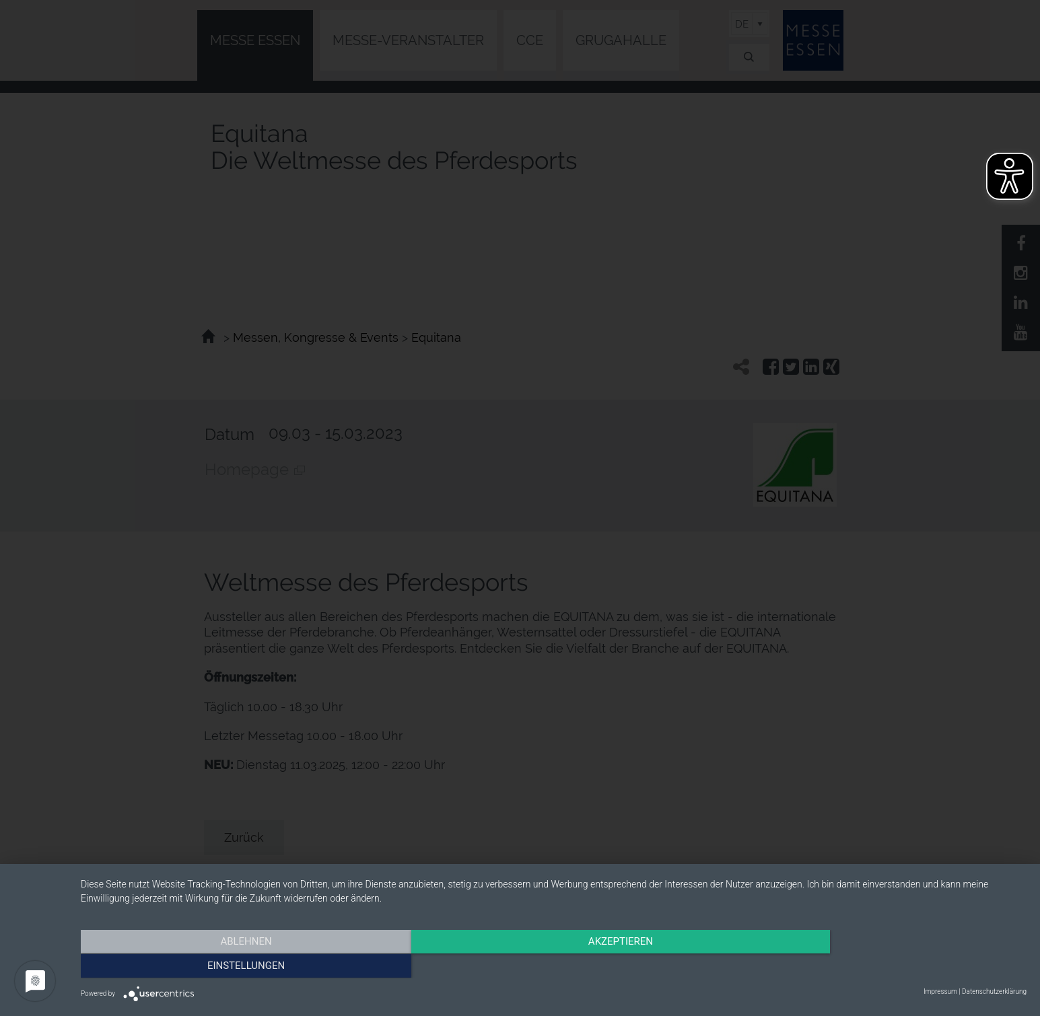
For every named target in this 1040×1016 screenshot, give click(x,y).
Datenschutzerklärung (994, 991)
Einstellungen (885, 965)
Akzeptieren (553, 965)
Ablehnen (222, 965)
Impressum (940, 991)
